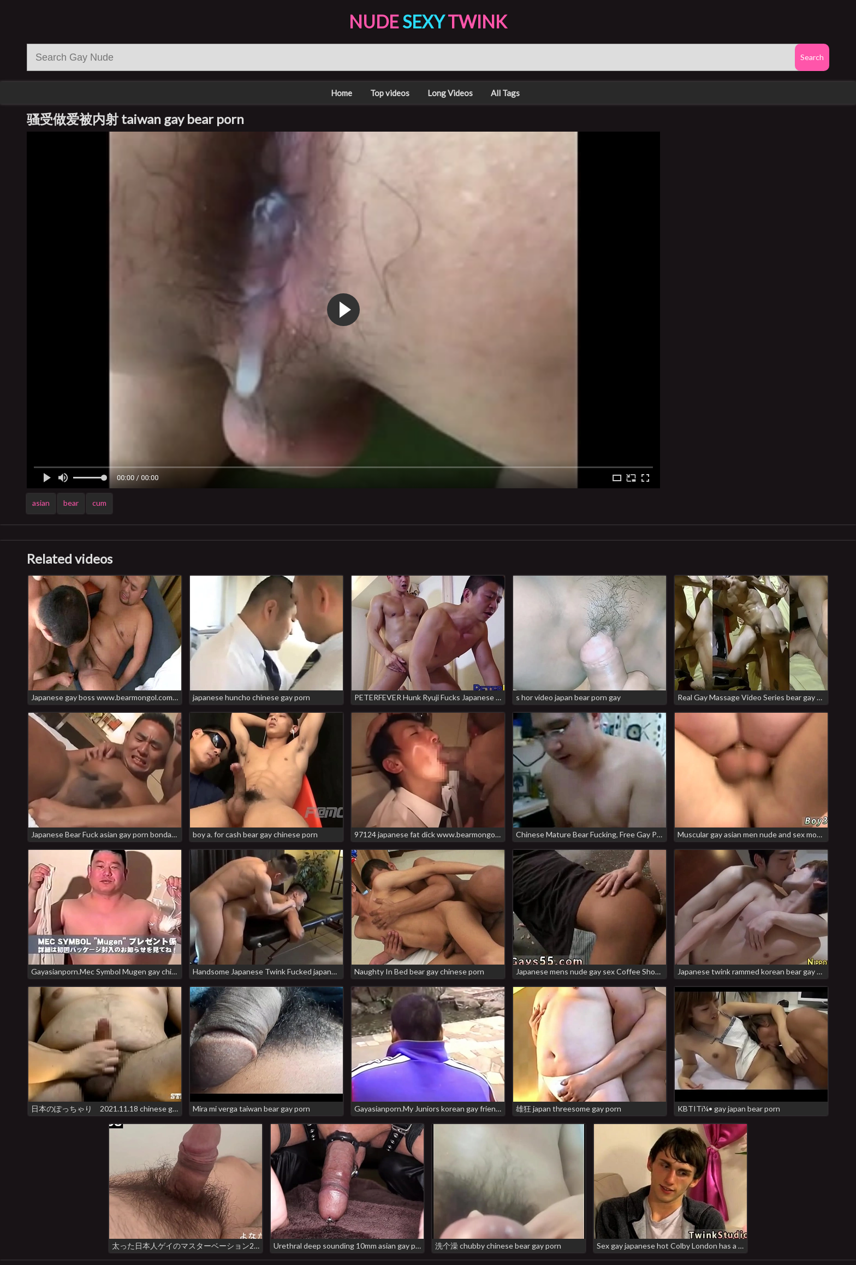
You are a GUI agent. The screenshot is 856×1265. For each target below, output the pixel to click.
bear (71, 502)
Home (341, 93)
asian (41, 502)
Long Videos (450, 93)
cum (99, 502)
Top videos (389, 93)
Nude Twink (428, 21)
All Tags (505, 93)
